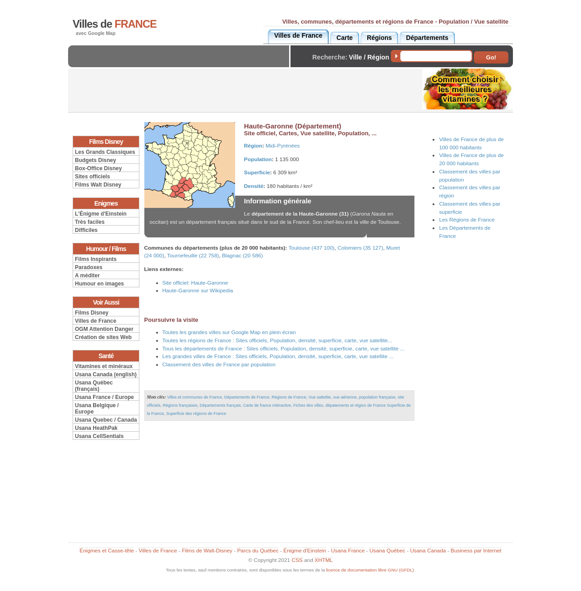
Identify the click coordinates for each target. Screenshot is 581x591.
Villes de (115, 24)
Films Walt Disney (98, 185)
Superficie (257, 172)
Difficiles (86, 230)
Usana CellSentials (99, 436)
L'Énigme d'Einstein (101, 214)
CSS (296, 560)
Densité (254, 186)
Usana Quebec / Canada (106, 420)
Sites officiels (92, 176)
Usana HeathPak (96, 428)
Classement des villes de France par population (219, 364)
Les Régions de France (466, 220)
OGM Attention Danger (104, 329)
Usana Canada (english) (106, 374)
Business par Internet (476, 550)
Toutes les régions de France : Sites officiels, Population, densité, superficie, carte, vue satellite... (277, 340)
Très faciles (89, 222)
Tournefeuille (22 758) (193, 255)
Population (258, 159)
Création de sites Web (103, 337)
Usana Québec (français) (94, 385)
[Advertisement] (181, 63)
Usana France (347, 550)
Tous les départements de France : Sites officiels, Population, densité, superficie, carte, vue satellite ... (283, 348)
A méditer (87, 275)
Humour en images (99, 284)
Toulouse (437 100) (312, 248)
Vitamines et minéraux (104, 366)
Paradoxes (89, 267)
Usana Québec (387, 550)
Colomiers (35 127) (361, 248)
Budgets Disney (95, 160)
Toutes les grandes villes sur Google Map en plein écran (229, 332)
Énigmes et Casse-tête (106, 550)
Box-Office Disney (98, 168)
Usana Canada (428, 550)
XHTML (324, 560)
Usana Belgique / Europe (97, 408)
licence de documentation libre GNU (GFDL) (370, 569)
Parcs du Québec (257, 550)
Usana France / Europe (104, 397)
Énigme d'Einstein (304, 550)
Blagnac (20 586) (242, 255)
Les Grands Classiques (105, 152)
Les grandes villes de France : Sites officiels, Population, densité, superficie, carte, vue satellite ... (278, 356)
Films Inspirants (96, 259)
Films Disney (91, 313)
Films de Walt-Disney (207, 550)
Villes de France (95, 321)
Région (253, 146)
